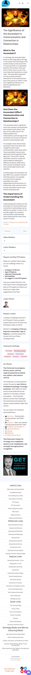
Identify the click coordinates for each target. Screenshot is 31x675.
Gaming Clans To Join (15, 563)
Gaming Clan (15, 570)
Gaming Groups (15, 537)
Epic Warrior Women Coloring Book (15, 634)
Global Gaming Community (15, 525)
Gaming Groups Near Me (15, 541)
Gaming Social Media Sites (15, 531)
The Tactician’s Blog (15, 605)
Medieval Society (15, 515)
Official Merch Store (13, 435)
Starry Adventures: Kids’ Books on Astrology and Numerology (15, 649)
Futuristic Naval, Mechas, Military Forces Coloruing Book (15, 644)
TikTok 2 (16, 429)
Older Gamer (15, 511)
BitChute (10, 433)
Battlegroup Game (15, 599)
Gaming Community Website (15, 550)
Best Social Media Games (16, 589)
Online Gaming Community (15, 508)
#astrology (9, 351)
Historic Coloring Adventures (15, 637)
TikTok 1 (10, 429)
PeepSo (18, 660)
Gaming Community (15, 547)
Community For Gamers (15, 583)
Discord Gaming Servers (15, 576)
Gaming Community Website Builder (15, 553)
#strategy (16, 356)
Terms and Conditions (15, 612)
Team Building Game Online (15, 495)
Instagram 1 (11, 427)
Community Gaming (15, 579)
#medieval (11, 354)
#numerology (19, 354)
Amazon (10, 423)
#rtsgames (7, 356)
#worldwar (24, 356)
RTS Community (15, 505)
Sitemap (15, 618)
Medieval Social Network (15, 518)
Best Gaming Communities (15, 592)
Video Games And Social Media (15, 489)
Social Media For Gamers (15, 499)
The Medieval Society (15, 492)
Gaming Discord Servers (15, 544)
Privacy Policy (15, 608)
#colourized (19, 351)
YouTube (10, 416)
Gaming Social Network (15, 528)
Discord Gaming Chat (15, 621)
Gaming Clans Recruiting (15, 567)
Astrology (11, 222)
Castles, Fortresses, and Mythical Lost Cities (15, 640)
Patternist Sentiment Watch (15, 624)
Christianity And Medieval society (15, 586)
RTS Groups (15, 502)
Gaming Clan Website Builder (15, 573)
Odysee (9, 431)
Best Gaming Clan (15, 595)
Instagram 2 (20, 427)
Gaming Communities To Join (15, 560)
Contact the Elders (15, 615)
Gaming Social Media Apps (15, 534)
